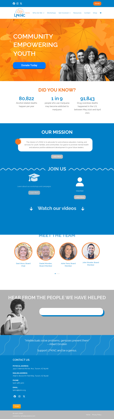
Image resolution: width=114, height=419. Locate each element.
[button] (100, 13)
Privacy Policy (96, 415)
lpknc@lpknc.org (19, 390)
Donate (97, 3)
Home (88, 415)
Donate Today (29, 65)
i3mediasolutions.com (28, 416)
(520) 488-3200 (18, 383)
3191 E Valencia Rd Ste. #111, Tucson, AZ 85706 (30, 369)
